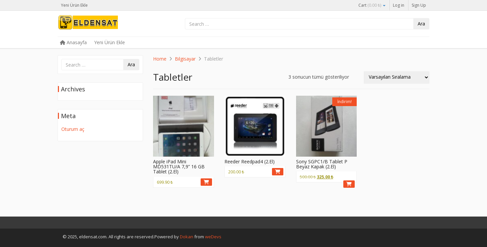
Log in (398, 5)
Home (159, 59)
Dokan (186, 237)
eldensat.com (108, 24)
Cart (372, 5)
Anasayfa (73, 42)
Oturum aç (72, 129)
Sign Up (419, 5)
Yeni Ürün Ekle (74, 5)
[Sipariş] (396, 77)
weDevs (213, 237)
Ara (421, 23)
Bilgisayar (185, 59)
